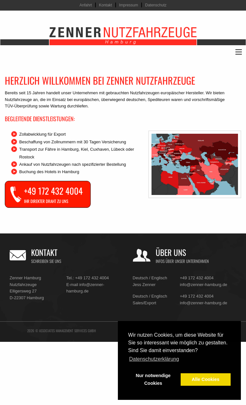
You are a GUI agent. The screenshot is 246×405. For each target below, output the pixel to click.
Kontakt (105, 5)
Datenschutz (156, 5)
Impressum (128, 5)
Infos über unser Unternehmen (182, 261)
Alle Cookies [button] (205, 379)
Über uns (171, 252)
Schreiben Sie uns (46, 261)
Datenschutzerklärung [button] (154, 359)
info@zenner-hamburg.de (203, 284)
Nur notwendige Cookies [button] (153, 379)
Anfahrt (85, 5)
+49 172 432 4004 (92, 277)
